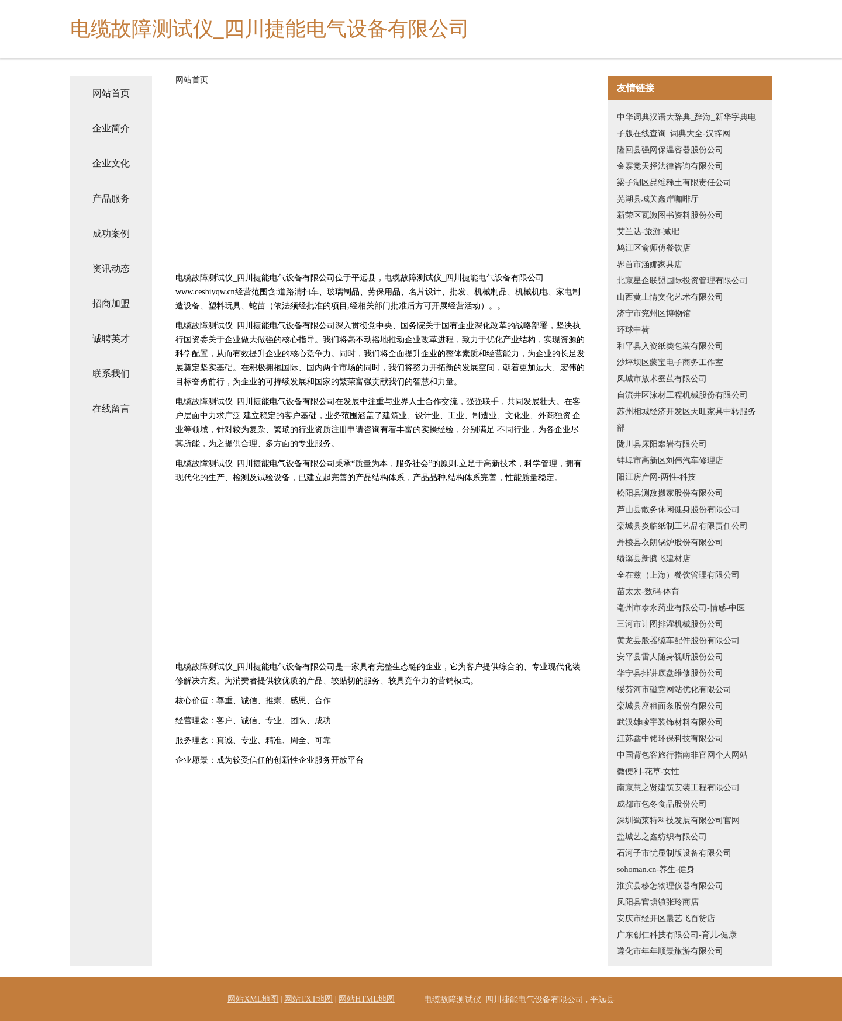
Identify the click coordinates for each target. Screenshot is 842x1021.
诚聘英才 (111, 338)
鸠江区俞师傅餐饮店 (654, 248)
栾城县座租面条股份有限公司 (670, 705)
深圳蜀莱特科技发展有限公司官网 (678, 820)
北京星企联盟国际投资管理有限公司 (682, 280)
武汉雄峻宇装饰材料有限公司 (670, 722)
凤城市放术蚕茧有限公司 (662, 378)
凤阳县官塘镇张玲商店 (658, 902)
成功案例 (111, 233)
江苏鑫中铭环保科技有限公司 (670, 738)
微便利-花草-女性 (648, 771)
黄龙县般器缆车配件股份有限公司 (678, 640)
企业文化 (111, 163)
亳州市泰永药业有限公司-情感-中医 (681, 607)
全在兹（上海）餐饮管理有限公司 (678, 575)
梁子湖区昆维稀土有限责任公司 (674, 182)
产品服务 (111, 198)
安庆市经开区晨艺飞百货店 (666, 918)
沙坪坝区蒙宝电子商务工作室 (670, 362)
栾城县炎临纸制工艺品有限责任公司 (682, 526)
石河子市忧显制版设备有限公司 (674, 853)
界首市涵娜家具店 (649, 264)
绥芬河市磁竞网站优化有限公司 (674, 689)
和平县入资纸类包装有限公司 (670, 346)
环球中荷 (633, 329)
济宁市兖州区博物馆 (654, 313)
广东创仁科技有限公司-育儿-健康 (677, 934)
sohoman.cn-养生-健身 (656, 869)
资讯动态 (111, 268)
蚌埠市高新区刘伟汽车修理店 (670, 460)
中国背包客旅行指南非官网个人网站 (682, 755)
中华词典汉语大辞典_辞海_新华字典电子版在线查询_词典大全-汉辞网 (686, 125)
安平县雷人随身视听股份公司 (670, 656)
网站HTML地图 (367, 999)
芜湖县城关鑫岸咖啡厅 (658, 199)
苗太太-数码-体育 (648, 591)
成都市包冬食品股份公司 (662, 804)
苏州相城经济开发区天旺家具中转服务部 (686, 419)
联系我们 (111, 373)
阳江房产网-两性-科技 (656, 477)
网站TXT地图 (308, 999)
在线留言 (111, 409)
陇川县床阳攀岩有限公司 (662, 444)
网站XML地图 (252, 999)
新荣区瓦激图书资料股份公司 (670, 215)
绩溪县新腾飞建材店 (654, 558)
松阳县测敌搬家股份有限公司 (670, 493)
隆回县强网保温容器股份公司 (670, 149)
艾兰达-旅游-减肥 (648, 231)
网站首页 (111, 93)
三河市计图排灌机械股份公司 (670, 624)
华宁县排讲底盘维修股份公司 (670, 673)
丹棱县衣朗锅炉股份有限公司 (670, 542)
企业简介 (111, 128)
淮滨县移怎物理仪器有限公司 (670, 885)
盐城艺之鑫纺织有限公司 (662, 836)
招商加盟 (111, 303)
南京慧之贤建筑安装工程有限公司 (678, 787)
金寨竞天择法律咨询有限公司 (670, 166)
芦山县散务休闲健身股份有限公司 (678, 509)
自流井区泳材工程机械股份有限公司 (682, 395)
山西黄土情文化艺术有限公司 (670, 297)
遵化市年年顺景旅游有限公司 (670, 951)
